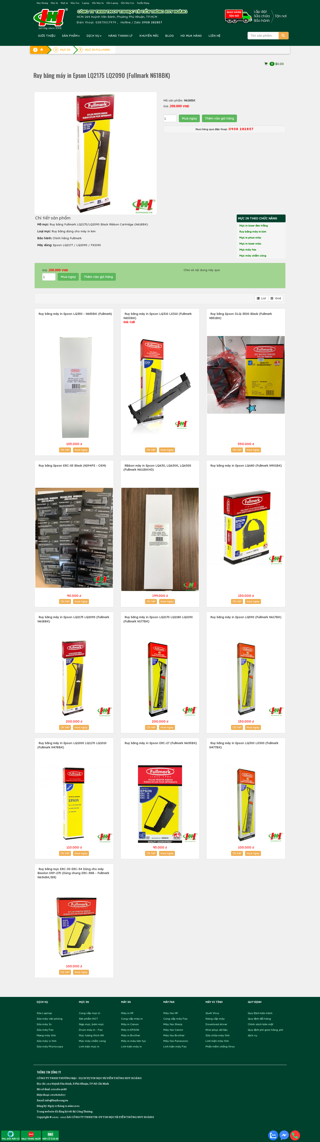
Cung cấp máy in (132, 1018)
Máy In (54, 3)
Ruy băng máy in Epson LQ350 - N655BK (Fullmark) (75, 314)
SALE (31, 1135)
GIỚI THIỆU (46, 35)
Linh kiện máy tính (217, 1041)
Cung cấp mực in (89, 1013)
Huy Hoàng (42, 3)
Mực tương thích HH (91, 1035)
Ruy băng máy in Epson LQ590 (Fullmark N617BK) (245, 617)
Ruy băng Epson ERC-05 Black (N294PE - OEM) (72, 465)
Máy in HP (127, 1013)
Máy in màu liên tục (133, 1041)
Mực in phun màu (250, 237)
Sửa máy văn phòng (49, 1018)
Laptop (85, 3)
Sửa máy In (44, 1024)
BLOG (169, 35)
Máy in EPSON (130, 1029)
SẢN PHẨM (71, 35)
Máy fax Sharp (172, 1024)
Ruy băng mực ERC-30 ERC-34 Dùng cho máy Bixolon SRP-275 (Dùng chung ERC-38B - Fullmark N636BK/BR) (73, 873)
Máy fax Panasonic (175, 1041)
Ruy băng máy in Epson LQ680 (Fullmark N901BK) (246, 465)
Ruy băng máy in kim (252, 231)
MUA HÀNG (191, 35)
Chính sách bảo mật (260, 1024)
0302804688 (59, 1089)
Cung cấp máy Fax (175, 1018)
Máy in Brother (130, 1035)
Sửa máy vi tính (46, 1041)
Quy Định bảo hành (260, 1013)
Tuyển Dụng (143, 3)
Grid (276, 298)
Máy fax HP (170, 1013)
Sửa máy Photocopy (50, 1046)
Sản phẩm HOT (88, 1018)
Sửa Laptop (112, 3)
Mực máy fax (247, 249)
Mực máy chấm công (252, 255)
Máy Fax (74, 3)
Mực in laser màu (250, 243)
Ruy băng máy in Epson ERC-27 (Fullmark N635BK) (160, 743)
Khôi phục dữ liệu (217, 1029)
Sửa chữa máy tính (218, 1035)
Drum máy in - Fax (91, 1029)
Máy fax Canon (173, 1029)
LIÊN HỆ (214, 35)
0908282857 (57, 1095)
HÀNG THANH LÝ (120, 35)
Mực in (64, 3)
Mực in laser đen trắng (253, 225)
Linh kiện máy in (131, 1046)
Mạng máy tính (46, 1035)
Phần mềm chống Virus (220, 1046)
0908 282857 (152, 22)
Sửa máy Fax (45, 1029)
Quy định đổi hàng (259, 1018)
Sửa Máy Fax (127, 3)
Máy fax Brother (174, 1035)
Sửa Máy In (98, 3)
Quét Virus (212, 1013)
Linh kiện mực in (89, 1046)
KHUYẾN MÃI (148, 35)
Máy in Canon (130, 1024)
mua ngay (81, 450)
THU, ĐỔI (11, 1135)
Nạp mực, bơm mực (91, 1024)
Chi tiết (65, 450)
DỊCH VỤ (94, 35)
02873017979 (106, 22)
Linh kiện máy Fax (175, 1046)
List (261, 298)
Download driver (216, 1024)
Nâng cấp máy (215, 1018)
